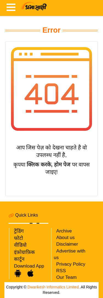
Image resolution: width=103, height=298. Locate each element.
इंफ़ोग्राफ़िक (24, 252)
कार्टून (19, 259)
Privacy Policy (70, 264)
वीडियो (20, 245)
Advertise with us (69, 254)
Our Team (66, 277)
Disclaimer (67, 244)
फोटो (18, 238)
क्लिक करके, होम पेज (48, 164)
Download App (29, 266)
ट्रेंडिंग (19, 231)
